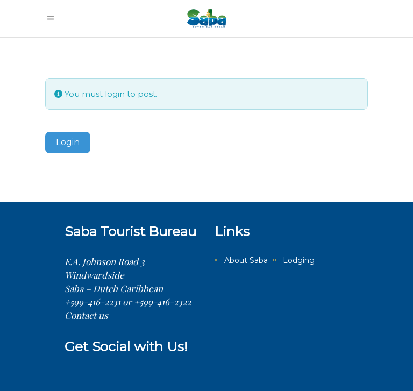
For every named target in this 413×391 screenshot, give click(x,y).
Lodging (299, 260)
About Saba (246, 260)
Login (68, 142)
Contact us (86, 315)
